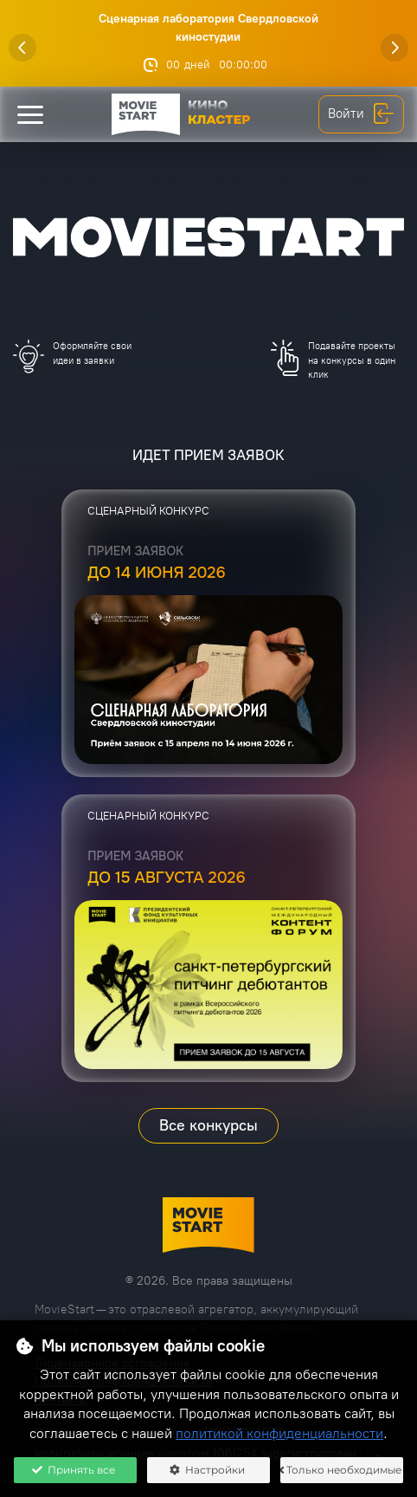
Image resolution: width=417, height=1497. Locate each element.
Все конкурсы (208, 1125)
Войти (361, 114)
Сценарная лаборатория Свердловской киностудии (208, 27)
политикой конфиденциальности (279, 1433)
